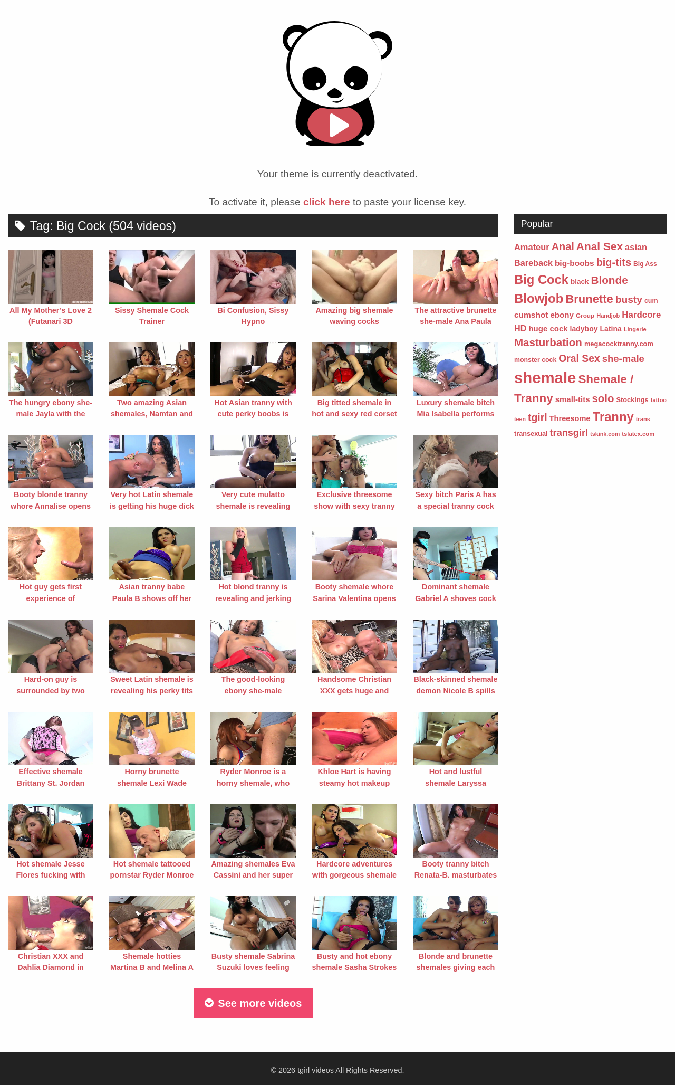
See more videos (253, 1003)
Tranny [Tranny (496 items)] (613, 417)
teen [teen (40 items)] (520, 419)
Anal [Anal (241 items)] (563, 246)
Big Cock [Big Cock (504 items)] (541, 279)
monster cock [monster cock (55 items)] (535, 360)
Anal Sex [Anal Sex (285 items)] (599, 246)
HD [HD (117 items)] (520, 328)
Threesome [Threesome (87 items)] (570, 418)
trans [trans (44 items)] (643, 419)
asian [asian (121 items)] (636, 247)
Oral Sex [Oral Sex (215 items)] (579, 358)
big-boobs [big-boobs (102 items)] (574, 263)
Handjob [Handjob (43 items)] (608, 315)
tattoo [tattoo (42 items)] (659, 400)
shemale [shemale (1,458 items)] (545, 377)
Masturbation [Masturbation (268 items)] (548, 342)
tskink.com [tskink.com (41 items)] (605, 434)
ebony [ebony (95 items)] (562, 314)
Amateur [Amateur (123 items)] (531, 247)
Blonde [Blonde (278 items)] (609, 280)
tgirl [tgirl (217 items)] (537, 417)
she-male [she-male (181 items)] (623, 358)
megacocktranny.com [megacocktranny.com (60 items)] (618, 344)
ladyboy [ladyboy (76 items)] (584, 329)
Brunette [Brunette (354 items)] (589, 299)
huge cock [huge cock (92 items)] (547, 328)
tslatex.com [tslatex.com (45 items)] (638, 434)
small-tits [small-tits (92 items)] (572, 399)
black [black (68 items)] (580, 281)
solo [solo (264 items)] (603, 398)
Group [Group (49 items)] (585, 315)
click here (326, 201)
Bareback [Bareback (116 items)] (533, 263)
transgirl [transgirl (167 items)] (569, 432)
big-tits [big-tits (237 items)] (613, 262)
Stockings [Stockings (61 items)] (632, 400)
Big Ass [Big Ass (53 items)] (645, 264)
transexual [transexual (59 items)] (531, 433)
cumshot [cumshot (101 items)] (531, 314)
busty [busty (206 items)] (628, 299)
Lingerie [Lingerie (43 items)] (635, 329)
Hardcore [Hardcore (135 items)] (641, 315)
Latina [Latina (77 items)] (611, 329)
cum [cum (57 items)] (651, 300)
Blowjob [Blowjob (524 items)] (538, 298)
